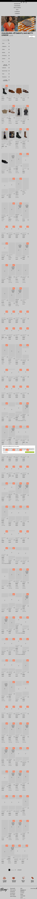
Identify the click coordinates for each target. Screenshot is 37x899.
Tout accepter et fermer (30, 452)
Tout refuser (5, 452)
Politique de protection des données (15, 450)
